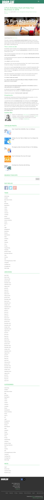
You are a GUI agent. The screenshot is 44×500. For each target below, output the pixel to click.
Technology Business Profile (10, 260)
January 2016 (7, 343)
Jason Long (8, 11)
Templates (6, 262)
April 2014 (6, 380)
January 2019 (7, 297)
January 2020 (7, 280)
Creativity (6, 214)
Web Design (6, 268)
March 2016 (6, 340)
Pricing (5, 246)
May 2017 (6, 314)
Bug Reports (6, 205)
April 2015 (6, 360)
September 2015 (7, 351)
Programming (7, 247)
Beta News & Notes (8, 199)
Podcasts (6, 242)
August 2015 (6, 352)
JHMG (33, 496)
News (5, 236)
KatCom (36, 116)
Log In (33, 493)
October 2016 (7, 327)
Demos (5, 216)
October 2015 (7, 349)
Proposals (6, 249)
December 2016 (7, 323)
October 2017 (7, 304)
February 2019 (7, 295)
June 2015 (6, 356)
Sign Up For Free (40, 493)
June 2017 (6, 312)
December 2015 (7, 345)
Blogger (15, 188)
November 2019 (7, 282)
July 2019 (6, 288)
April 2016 (6, 338)
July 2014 (6, 375)
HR (5, 225)
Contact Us (18, 489)
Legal (5, 227)
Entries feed (6, 468)
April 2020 (6, 275)
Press (5, 244)
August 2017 (6, 308)
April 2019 (6, 292)
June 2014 (6, 376)
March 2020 (6, 277)
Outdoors (6, 238)
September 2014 (7, 371)
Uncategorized (7, 266)
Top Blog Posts (7, 264)
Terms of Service (27, 493)
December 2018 (7, 299)
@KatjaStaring (26, 119)
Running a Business (8, 253)
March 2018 (6, 301)
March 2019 (6, 293)
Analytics (6, 198)
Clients (5, 207)
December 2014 (7, 365)
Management (22, 11)
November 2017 (7, 303)
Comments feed (7, 470)
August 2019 (6, 286)
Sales (5, 255)
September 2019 (7, 284)
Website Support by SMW (38, 497)
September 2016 (7, 328)
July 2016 (6, 332)
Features (11, 493)
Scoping (6, 257)
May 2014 (6, 378)
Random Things (7, 251)
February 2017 (7, 319)
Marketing (6, 231)
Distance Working (8, 220)
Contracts (6, 212)
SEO (5, 259)
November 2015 (7, 347)
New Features (7, 234)
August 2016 (6, 330)
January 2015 (7, 364)
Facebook (6, 188)
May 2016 (6, 336)
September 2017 (7, 306)
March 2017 (6, 317)
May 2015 (6, 358)
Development (7, 218)
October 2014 (7, 369)
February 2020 (7, 279)
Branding (6, 203)
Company (21, 493)
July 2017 (6, 310)
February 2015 (7, 362)
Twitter (10, 188)
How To (5, 223)
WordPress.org (7, 472)
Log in (5, 467)
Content (6, 210)
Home (7, 493)
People (30, 11)
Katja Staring (14, 38)
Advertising (6, 196)
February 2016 (7, 341)
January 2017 (7, 321)
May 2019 (6, 290)
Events (18, 11)
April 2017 (6, 316)
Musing (27, 11)
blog (5, 201)
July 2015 (6, 354)
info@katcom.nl (16, 119)
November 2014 (7, 367)
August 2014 (6, 373)
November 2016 (7, 325)
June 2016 (6, 334)
